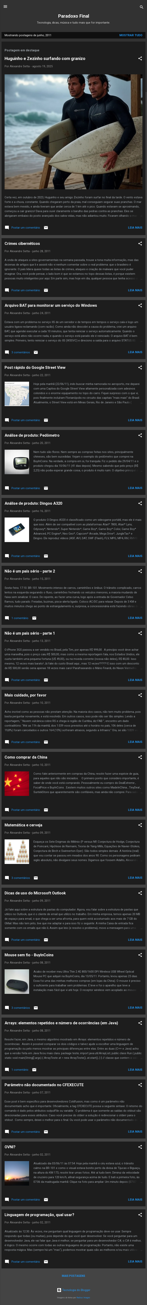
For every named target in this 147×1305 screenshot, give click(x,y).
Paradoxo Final (73, 16)
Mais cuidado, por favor (26, 695)
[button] (140, 59)
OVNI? (10, 1147)
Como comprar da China (26, 757)
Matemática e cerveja (23, 825)
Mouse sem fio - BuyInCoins (29, 955)
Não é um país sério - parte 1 (30, 633)
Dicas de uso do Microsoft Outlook (35, 893)
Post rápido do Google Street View (35, 367)
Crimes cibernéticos (22, 243)
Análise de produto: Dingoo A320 (33, 503)
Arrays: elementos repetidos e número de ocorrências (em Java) (61, 1023)
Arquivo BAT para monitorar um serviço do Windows (51, 305)
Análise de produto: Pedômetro (32, 435)
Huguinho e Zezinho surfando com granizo (45, 58)
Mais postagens (73, 1275)
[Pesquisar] (141, 8)
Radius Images (83, 1297)
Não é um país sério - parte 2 (30, 571)
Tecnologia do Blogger (73, 1290)
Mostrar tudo (130, 35)
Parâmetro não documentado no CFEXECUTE (44, 1085)
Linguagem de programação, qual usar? (39, 1214)
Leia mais (135, 227)
